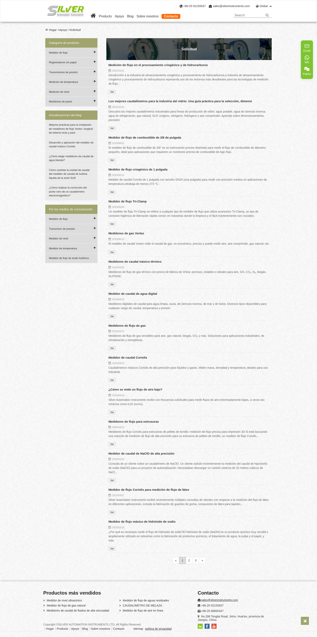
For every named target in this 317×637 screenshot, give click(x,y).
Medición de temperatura (63, 81)
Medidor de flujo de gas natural (66, 605)
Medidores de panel (60, 101)
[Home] (93, 16)
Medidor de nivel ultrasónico (64, 600)
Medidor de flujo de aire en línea (142, 610)
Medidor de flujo (58, 52)
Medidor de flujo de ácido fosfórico (69, 258)
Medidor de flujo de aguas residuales (145, 600)
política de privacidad (158, 628)
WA (307, 59)
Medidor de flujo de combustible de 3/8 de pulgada (144, 137)
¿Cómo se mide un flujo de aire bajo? (135, 389)
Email (306, 47)
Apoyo (119, 16)
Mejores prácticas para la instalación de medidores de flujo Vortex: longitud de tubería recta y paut (71, 128)
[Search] (267, 15)
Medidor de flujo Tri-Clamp (127, 201)
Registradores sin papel (63, 62)
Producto (105, 16)
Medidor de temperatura (63, 248)
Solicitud (75, 30)
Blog (130, 16)
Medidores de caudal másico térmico (135, 261)
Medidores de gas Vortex (126, 233)
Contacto (171, 16)
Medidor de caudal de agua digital (132, 293)
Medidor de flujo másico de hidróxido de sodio (141, 521)
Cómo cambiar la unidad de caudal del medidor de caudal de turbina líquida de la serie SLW (69, 173)
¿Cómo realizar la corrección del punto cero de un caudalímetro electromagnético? (68, 191)
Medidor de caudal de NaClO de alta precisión (141, 453)
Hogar (53, 30)
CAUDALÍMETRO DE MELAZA (142, 605)
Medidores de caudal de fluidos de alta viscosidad (77, 610)
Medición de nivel (59, 91)
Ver (112, 92)
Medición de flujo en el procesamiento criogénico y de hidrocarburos (158, 65)
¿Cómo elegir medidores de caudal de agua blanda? (71, 158)
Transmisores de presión (63, 72)
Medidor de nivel (58, 238)
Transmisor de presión (62, 228)
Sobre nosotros (147, 16)
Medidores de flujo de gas (127, 325)
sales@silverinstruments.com (231, 6)
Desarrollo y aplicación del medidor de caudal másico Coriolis (71, 144)
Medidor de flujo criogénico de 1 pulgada (137, 169)
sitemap (138, 628)
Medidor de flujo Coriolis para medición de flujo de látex (148, 489)
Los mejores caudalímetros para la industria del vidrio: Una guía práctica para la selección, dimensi (180, 101)
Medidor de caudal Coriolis (127, 357)
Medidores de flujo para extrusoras (133, 421)
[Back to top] (305, 621)
